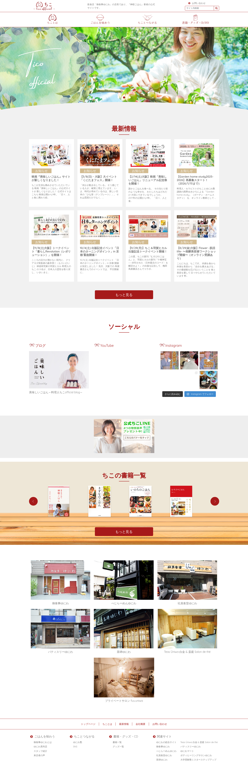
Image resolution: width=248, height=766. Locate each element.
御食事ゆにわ (163, 745)
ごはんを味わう (39, 735)
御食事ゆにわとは (43, 740)
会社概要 (141, 723)
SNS (77, 745)
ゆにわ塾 (79, 740)
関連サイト (160, 735)
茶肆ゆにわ (161, 758)
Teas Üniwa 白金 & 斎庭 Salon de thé (199, 740)
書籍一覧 (118, 740)
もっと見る (124, 294)
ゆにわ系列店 (40, 745)
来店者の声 (39, 754)
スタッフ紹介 (40, 749)
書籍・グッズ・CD (122, 735)
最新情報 (124, 723)
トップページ (88, 723)
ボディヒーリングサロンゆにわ (196, 754)
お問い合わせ (196, 3)
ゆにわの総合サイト (166, 740)
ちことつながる (81, 735)
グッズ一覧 (119, 745)
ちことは (107, 723)
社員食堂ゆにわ (164, 754)
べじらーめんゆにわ (166, 749)
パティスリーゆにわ (190, 745)
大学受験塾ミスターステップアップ (198, 758)
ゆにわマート (187, 749)
